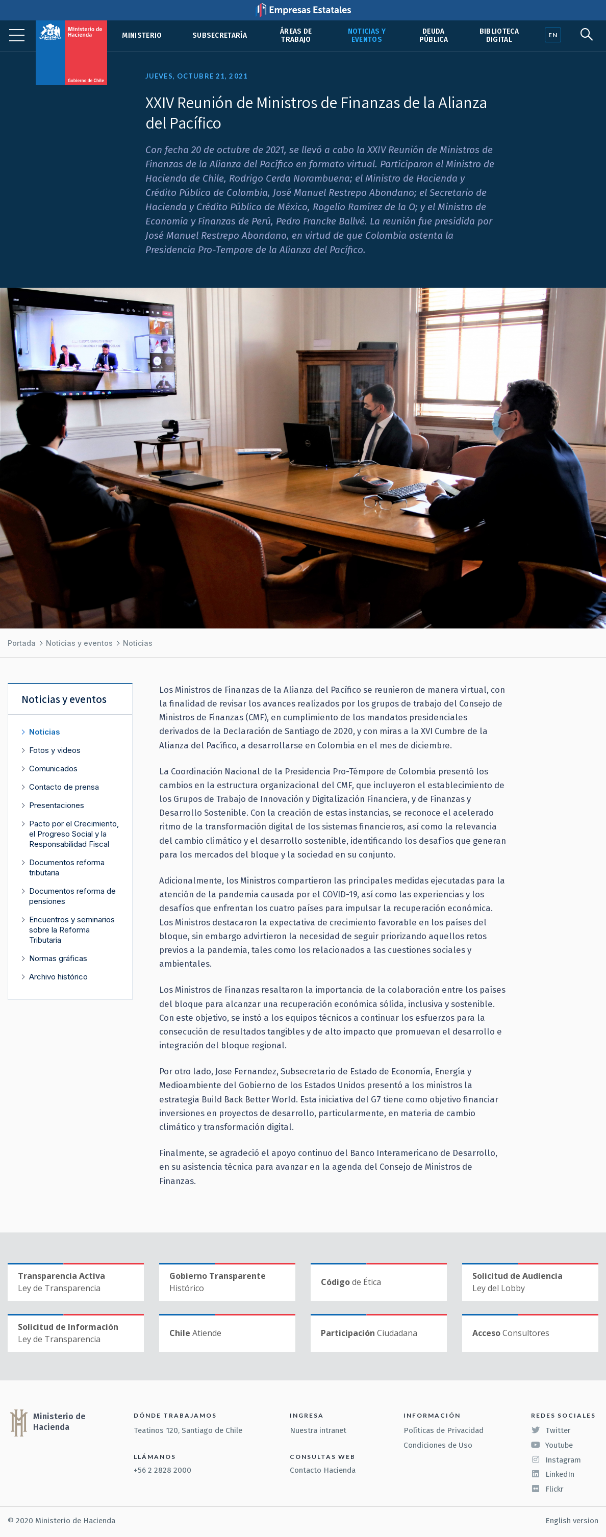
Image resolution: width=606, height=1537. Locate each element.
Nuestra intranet (318, 1430)
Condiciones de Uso (437, 1445)
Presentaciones (56, 805)
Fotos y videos (55, 750)
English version (571, 1520)
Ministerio (142, 35)
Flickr (547, 1489)
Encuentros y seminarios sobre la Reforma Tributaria (72, 930)
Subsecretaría (219, 35)
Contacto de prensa (64, 787)
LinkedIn (552, 1474)
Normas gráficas (58, 958)
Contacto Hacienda (323, 1470)
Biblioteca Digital (499, 35)
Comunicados (53, 768)
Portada (22, 643)
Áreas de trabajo (296, 35)
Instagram (556, 1460)
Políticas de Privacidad (443, 1430)
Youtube (552, 1445)
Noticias (138, 643)
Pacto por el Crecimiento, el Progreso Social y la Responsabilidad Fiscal (74, 834)
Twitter (551, 1430)
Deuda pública (433, 35)
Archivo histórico (58, 976)
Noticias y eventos (367, 35)
